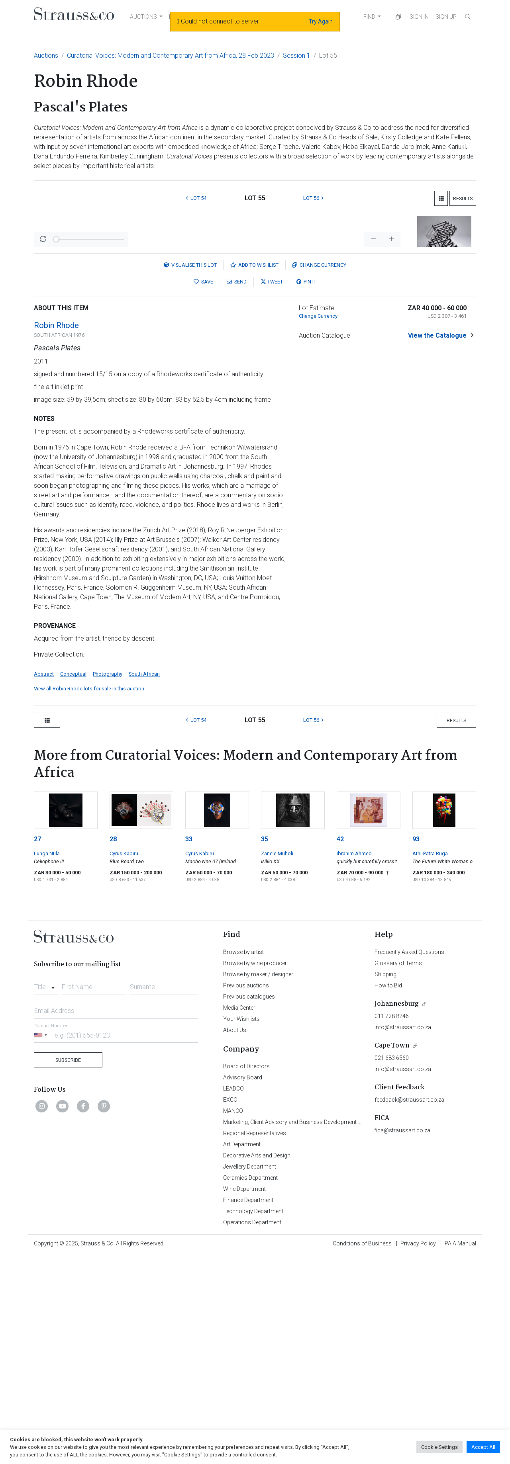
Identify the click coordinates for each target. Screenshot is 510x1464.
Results (463, 198)
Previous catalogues (249, 1205)
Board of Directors (246, 1275)
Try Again (321, 21)
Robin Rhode (56, 534)
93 (416, 1048)
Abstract (44, 882)
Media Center (239, 1216)
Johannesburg (397, 1213)
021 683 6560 (392, 1266)
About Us (234, 1238)
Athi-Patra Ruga (430, 1062)
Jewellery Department (249, 1375)
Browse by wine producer (255, 1172)
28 (113, 1048)
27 (37, 1048)
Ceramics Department (250, 1386)
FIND (369, 17)
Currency (319, 474)
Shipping (385, 1183)
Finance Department (248, 1408)
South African (144, 882)
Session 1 (296, 55)
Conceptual (73, 882)
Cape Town (392, 1254)
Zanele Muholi (277, 1062)
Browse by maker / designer (258, 1183)
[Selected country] (41, 1243)
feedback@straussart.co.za (409, 1308)
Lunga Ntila (47, 1062)
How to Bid (388, 1194)
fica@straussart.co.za (402, 1339)
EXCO (230, 1308)
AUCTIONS (143, 17)
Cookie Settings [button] (439, 1447)
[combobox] (46, 1193)
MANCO (233, 1319)
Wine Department (244, 1397)
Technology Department (253, 1420)
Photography (107, 882)
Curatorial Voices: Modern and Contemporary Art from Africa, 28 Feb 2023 (170, 55)
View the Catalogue (437, 544)
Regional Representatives (254, 1342)
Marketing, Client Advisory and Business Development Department (305, 1330)
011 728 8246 (392, 1225)
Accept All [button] (483, 1447)
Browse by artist (243, 1160)
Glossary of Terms (398, 1172)
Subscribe (68, 1269)
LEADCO (233, 1297)
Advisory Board (242, 1286)
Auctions (46, 55)
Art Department (242, 1353)
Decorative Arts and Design (256, 1364)
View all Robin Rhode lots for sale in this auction (89, 897)
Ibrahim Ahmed (354, 1062)
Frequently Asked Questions (409, 1160)
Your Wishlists (241, 1227)
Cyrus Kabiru (124, 1062)
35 (264, 1048)
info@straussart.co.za (403, 1236)
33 (188, 1048)
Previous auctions (246, 1194)
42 (340, 1048)
